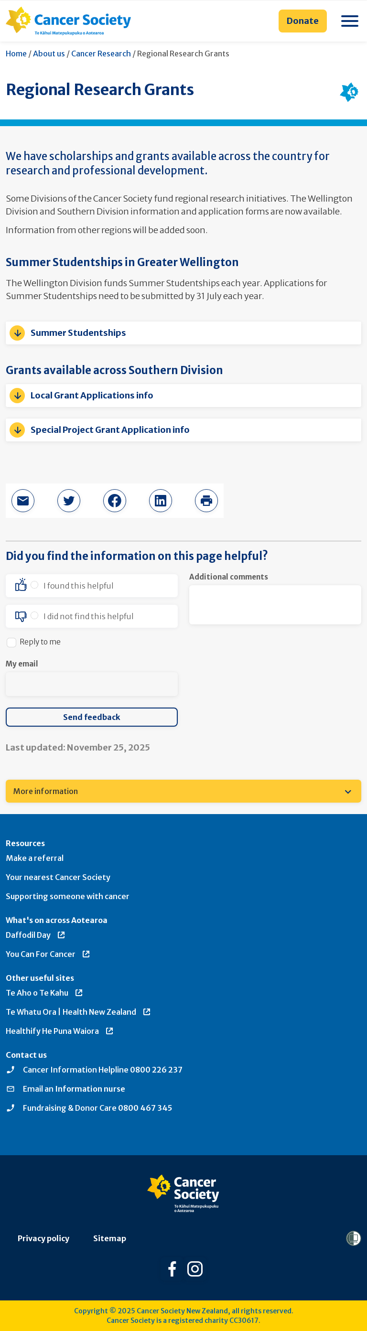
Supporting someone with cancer (68, 896)
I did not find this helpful (88, 616)
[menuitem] (183, 791)
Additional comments (228, 576)
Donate (303, 20)
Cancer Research (101, 53)
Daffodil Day (36, 935)
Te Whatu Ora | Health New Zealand (78, 1012)
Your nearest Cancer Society (58, 877)
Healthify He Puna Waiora (60, 1031)
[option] (92, 585)
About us (49, 53)
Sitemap (109, 1238)
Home (16, 53)
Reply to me (40, 641)
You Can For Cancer (48, 954)
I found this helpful (78, 585)
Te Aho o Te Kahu (45, 993)
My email (22, 663)
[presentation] (262, 677)
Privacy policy (43, 1238)
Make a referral (35, 858)
